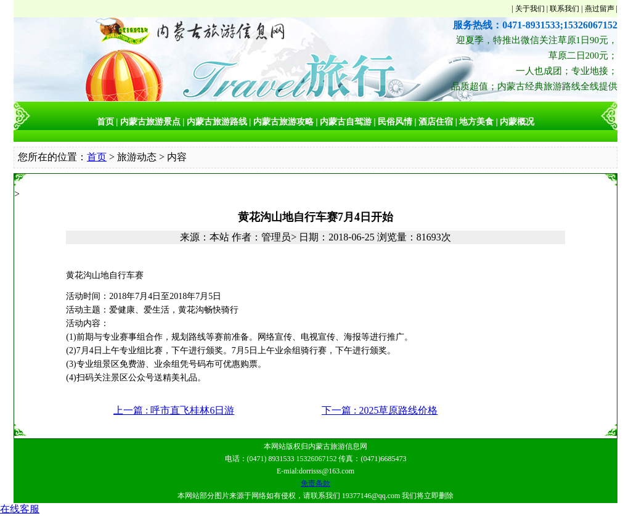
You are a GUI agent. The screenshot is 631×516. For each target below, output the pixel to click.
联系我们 (564, 8)
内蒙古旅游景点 (150, 121)
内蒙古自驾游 (346, 121)
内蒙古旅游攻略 (283, 121)
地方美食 (476, 121)
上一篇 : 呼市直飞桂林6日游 (173, 410)
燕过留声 (599, 8)
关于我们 (530, 8)
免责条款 (315, 483)
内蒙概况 (517, 121)
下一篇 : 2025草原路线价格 (380, 410)
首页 (105, 121)
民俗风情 (395, 121)
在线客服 (19, 509)
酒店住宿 (435, 121)
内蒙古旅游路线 (217, 121)
